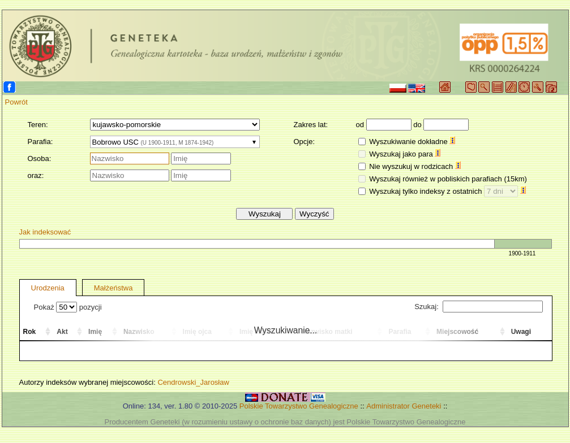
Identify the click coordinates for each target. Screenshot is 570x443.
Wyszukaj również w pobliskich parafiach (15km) (448, 179)
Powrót (16, 102)
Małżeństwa (113, 288)
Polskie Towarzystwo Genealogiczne (298, 406)
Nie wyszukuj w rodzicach (415, 166)
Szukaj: (478, 306)
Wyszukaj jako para (404, 154)
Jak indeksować (45, 232)
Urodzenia (48, 288)
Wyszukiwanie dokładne (412, 141)
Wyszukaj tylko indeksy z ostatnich (447, 191)
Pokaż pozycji (68, 307)
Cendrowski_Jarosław (193, 382)
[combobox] (175, 142)
